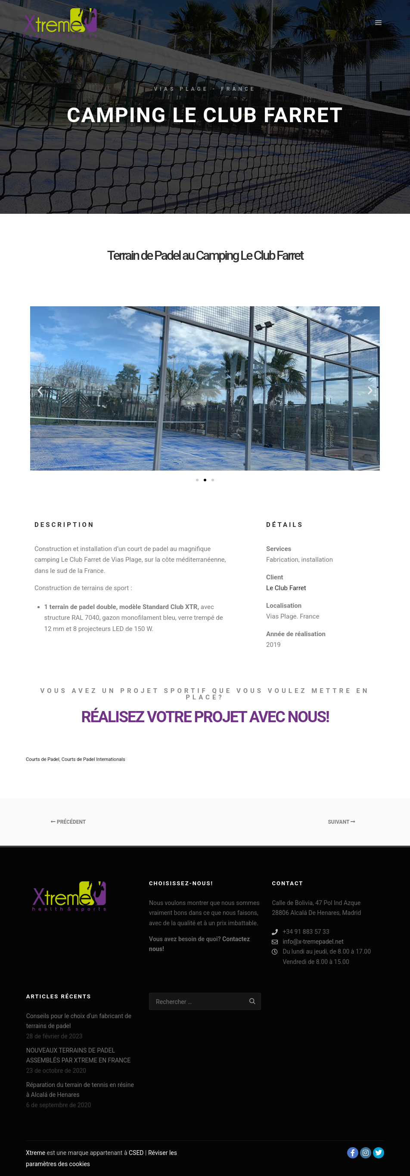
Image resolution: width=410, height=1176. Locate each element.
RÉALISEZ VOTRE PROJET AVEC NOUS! (205, 717)
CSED (136, 1152)
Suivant (341, 822)
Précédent (68, 822)
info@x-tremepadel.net (307, 942)
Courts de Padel (42, 759)
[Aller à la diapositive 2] (205, 480)
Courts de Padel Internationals (93, 759)
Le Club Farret (286, 588)
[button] (39, 390)
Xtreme (35, 1152)
